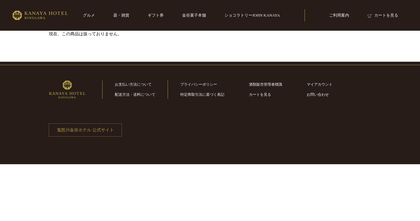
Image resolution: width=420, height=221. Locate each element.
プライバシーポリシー (198, 84)
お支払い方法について (133, 84)
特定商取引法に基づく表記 (202, 94)
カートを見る (260, 94)
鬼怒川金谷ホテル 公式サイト (85, 130)
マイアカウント (319, 84)
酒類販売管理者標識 (265, 84)
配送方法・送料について (135, 94)
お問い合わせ (318, 94)
